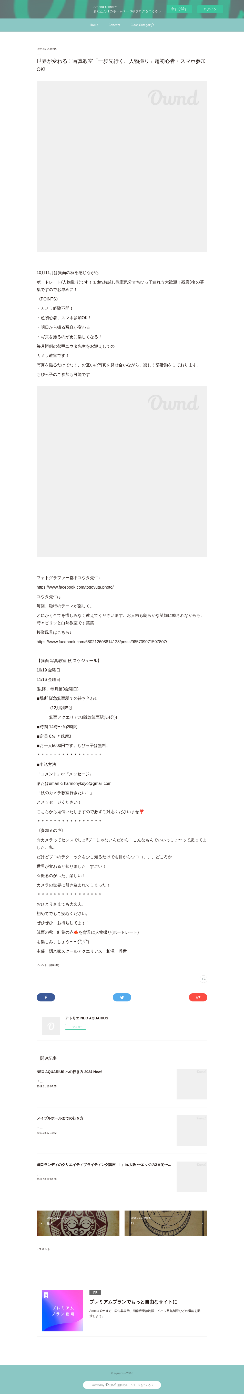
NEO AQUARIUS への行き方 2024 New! (69, 1072)
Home (94, 25)
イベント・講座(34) (48, 965)
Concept (114, 25)
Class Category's (142, 25)
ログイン (210, 9)
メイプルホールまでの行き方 (60, 1118)
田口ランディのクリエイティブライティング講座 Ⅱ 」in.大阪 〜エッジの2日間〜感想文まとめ (113, 1165)
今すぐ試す (179, 9)
